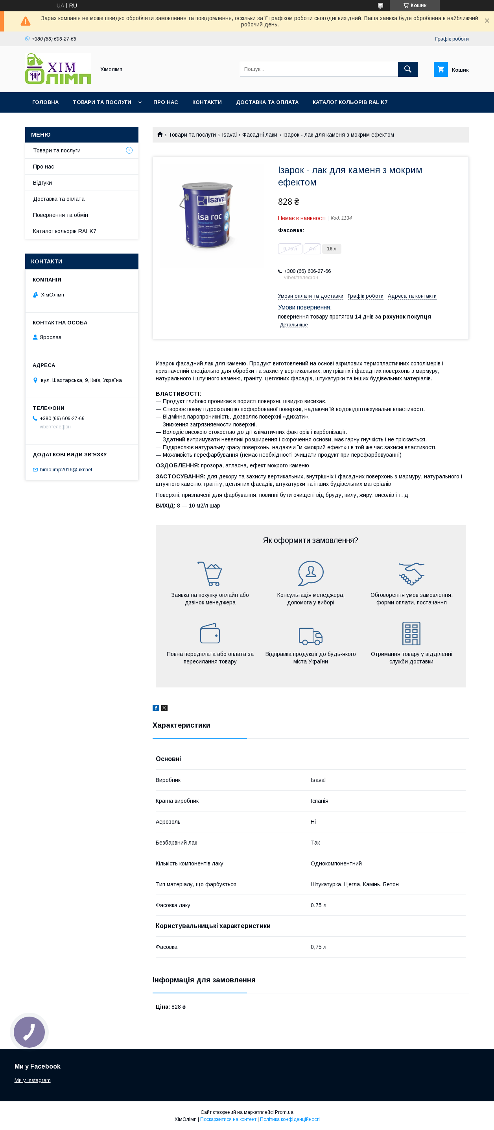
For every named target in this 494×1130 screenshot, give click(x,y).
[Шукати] (408, 69)
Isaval (229, 135)
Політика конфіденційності (290, 1119)
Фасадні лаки (259, 135)
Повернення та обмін (60, 215)
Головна (45, 102)
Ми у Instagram (33, 1080)
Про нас (165, 102)
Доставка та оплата (267, 102)
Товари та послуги (102, 102)
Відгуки (42, 183)
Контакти (207, 102)
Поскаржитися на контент (228, 1119)
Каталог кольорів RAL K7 (350, 102)
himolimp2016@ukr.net (66, 469)
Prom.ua (284, 1112)
